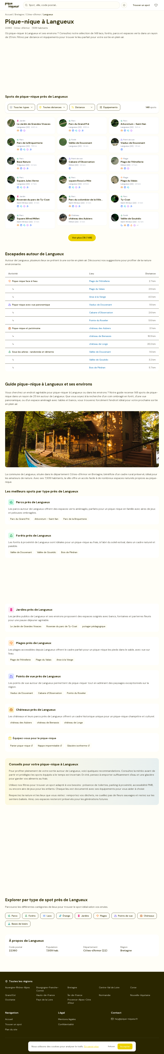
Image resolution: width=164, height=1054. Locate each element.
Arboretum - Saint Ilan (46, 518)
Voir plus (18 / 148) (82, 237)
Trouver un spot (141, 5)
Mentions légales (67, 1019)
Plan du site (11, 1029)
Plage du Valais (97, 289)
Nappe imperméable (50, 745)
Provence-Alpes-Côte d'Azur (79, 1001)
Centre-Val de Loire (109, 987)
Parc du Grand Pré (19, 518)
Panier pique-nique (21, 745)
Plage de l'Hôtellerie (99, 281)
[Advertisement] (82, 66)
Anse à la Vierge (97, 296)
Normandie (105, 995)
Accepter (125, 1046)
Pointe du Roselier (98, 320)
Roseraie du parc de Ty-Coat (61, 626)
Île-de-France (75, 995)
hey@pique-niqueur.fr (124, 1018)
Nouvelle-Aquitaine (140, 995)
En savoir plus (91, 1046)
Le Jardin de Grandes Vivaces (25, 626)
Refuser (111, 1046)
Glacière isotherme (78, 745)
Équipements (109, 107)
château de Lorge (98, 344)
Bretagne (72, 987)
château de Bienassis (100, 336)
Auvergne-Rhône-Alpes (17, 987)
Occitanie (10, 999)
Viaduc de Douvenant (100, 304)
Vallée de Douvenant (100, 351)
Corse (133, 987)
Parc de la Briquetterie (75, 518)
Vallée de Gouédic (98, 359)
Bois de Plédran (97, 367)
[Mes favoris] (156, 5)
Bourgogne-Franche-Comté (47, 989)
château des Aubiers (100, 328)
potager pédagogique (93, 626)
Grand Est (10, 995)
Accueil (9, 1019)
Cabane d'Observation (101, 312)
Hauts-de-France (45, 995)
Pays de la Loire (44, 999)
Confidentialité (66, 1024)
